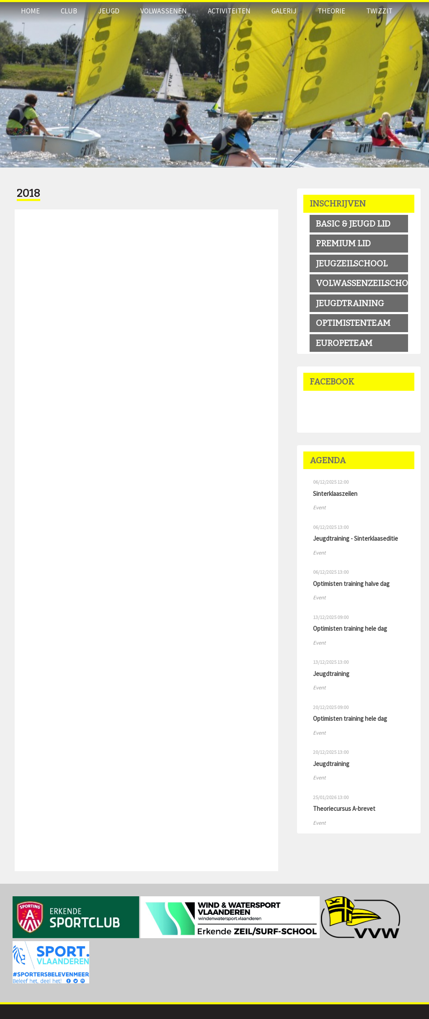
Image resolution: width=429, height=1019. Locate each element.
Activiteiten (229, 10)
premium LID (343, 243)
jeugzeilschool (352, 263)
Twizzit (379, 10)
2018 (28, 193)
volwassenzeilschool (362, 283)
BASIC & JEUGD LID (353, 224)
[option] (214, 84)
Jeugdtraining (350, 303)
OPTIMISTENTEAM (353, 323)
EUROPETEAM (344, 343)
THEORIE (331, 10)
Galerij (284, 10)
